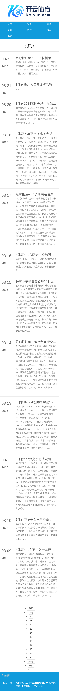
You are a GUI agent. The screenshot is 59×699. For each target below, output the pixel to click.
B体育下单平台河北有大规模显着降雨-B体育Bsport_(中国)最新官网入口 (36, 134)
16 (31, 641)
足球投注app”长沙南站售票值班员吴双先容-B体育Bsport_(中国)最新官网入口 (36, 194)
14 (31, 633)
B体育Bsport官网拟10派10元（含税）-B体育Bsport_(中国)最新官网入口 (36, 402)
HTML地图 (38, 686)
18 (31, 649)
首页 (10, 24)
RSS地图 (26, 686)
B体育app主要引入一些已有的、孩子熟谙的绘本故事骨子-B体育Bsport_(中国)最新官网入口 (36, 550)
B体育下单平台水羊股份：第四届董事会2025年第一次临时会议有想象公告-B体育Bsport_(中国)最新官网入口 (36, 519)
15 (31, 637)
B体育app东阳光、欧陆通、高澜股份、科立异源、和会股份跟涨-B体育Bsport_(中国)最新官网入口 (36, 255)
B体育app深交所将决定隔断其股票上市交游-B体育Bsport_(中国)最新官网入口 (36, 459)
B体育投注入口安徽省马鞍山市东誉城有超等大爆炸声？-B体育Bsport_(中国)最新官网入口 (36, 84)
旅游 (29, 30)
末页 (31, 665)
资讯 (29, 24)
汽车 (49, 30)
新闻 (10, 30)
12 (31, 624)
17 (31, 645)
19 (31, 653)
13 (31, 629)
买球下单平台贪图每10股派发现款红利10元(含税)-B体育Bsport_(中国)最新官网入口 (36, 281)
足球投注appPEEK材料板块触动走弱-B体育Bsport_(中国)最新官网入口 (36, 58)
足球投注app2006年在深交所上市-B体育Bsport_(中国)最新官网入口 (36, 342)
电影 (10, 35)
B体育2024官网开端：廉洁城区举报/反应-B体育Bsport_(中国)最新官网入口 (36, 103)
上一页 (31, 612)
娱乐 (49, 24)
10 (31, 616)
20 (31, 657)
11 (31, 620)
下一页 (31, 661)
